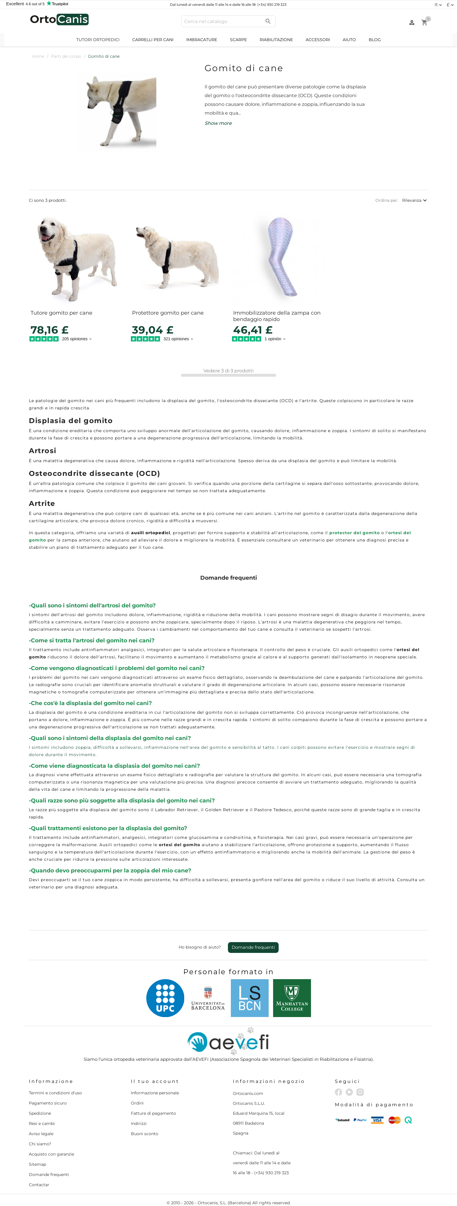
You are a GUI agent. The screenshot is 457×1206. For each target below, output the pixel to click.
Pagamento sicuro (48, 1103)
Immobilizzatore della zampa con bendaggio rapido (277, 316)
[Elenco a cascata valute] (451, 5)
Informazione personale (155, 1092)
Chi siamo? (40, 1144)
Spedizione (40, 1113)
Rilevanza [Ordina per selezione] (415, 200)
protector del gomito (354, 532)
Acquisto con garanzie (51, 1154)
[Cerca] (228, 21)
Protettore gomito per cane (168, 313)
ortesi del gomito (179, 844)
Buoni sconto (144, 1133)
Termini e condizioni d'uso (55, 1092)
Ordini (137, 1103)
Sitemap (37, 1164)
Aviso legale (41, 1133)
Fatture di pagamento (153, 1113)
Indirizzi (139, 1123)
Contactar (39, 1184)
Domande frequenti (253, 947)
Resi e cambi (42, 1123)
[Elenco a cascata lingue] (439, 5)
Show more (218, 123)
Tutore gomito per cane (61, 313)
